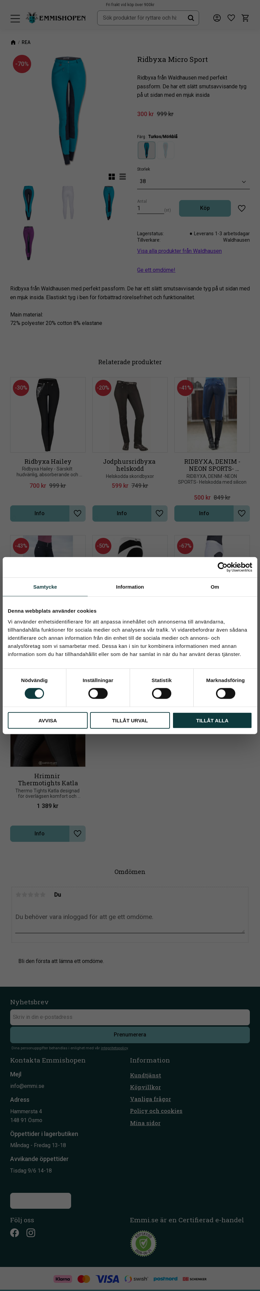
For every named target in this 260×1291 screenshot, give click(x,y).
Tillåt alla (212, 720)
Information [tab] (130, 587)
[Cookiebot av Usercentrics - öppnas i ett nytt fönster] (222, 567)
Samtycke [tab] (45, 587)
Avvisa (47, 720)
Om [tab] (215, 587)
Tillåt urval (130, 720)
